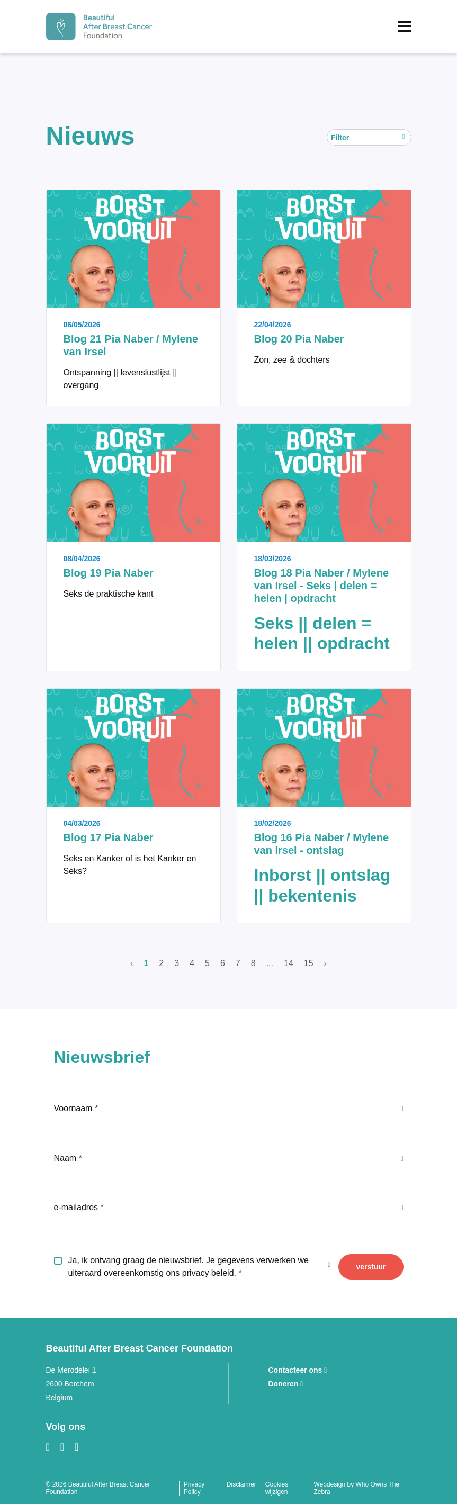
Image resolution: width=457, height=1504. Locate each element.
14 (288, 963)
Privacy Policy (194, 1488)
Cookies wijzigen (276, 1488)
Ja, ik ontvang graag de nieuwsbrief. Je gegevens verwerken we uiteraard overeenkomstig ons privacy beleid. (188, 1266)
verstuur (371, 1267)
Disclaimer (241, 1484)
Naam (66, 1158)
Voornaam (74, 1108)
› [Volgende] (325, 963)
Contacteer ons (297, 1370)
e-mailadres (77, 1207)
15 (308, 963)
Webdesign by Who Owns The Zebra (356, 1488)
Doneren (285, 1384)
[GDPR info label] (401, 1108)
